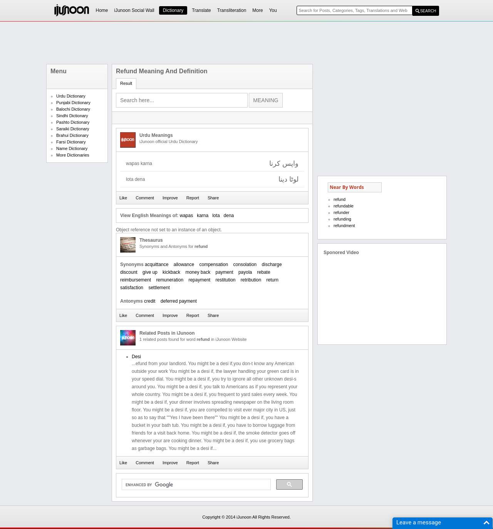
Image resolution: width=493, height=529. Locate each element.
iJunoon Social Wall (134, 10)
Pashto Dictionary (72, 122)
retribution (251, 280)
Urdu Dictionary (71, 96)
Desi (136, 356)
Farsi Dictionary (71, 142)
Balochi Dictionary (73, 109)
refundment (344, 225)
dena (229, 215)
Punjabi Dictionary (73, 102)
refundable (344, 206)
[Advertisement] (246, 42)
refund (339, 199)
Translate (201, 10)
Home (102, 10)
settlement (158, 287)
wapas (186, 215)
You (273, 10)
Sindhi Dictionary (72, 115)
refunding (342, 219)
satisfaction (131, 287)
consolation (245, 264)
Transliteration (231, 10)
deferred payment (179, 301)
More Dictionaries (72, 155)
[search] (195, 484)
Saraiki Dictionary (72, 128)
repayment (199, 280)
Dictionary (173, 10)
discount (129, 272)
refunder (341, 212)
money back (197, 272)
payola (245, 272)
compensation (213, 264)
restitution (225, 280)
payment (224, 272)
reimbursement (135, 280)
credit (149, 301)
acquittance (156, 264)
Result (126, 83)
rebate (263, 272)
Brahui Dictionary (72, 135)
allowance (184, 264)
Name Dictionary (71, 148)
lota (216, 215)
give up (150, 272)
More (257, 10)
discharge (272, 264)
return (272, 280)
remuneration (169, 280)
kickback (171, 272)
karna (202, 215)
